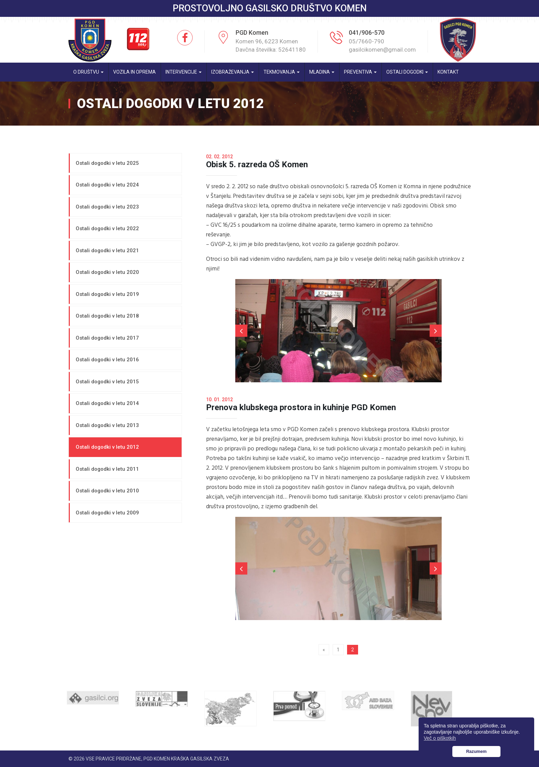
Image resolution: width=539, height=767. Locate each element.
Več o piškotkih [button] (440, 738)
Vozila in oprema (134, 72)
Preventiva (360, 72)
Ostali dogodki (407, 72)
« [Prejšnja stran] (324, 649)
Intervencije (183, 72)
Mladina (321, 72)
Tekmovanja (281, 72)
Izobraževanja (232, 72)
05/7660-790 (366, 41)
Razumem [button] (476, 751)
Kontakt (448, 72)
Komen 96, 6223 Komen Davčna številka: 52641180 (271, 45)
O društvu (88, 72)
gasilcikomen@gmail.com (382, 49)
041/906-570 (367, 32)
